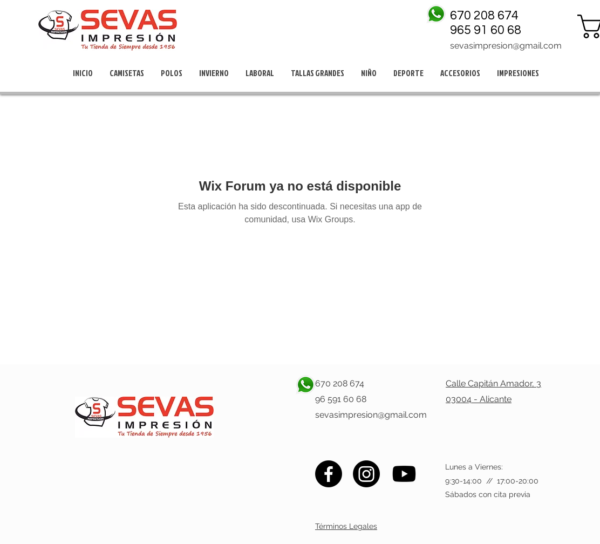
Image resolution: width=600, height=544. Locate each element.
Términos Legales (346, 526)
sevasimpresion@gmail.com (506, 45)
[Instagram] (366, 473)
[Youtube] (404, 473)
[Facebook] (328, 473)
